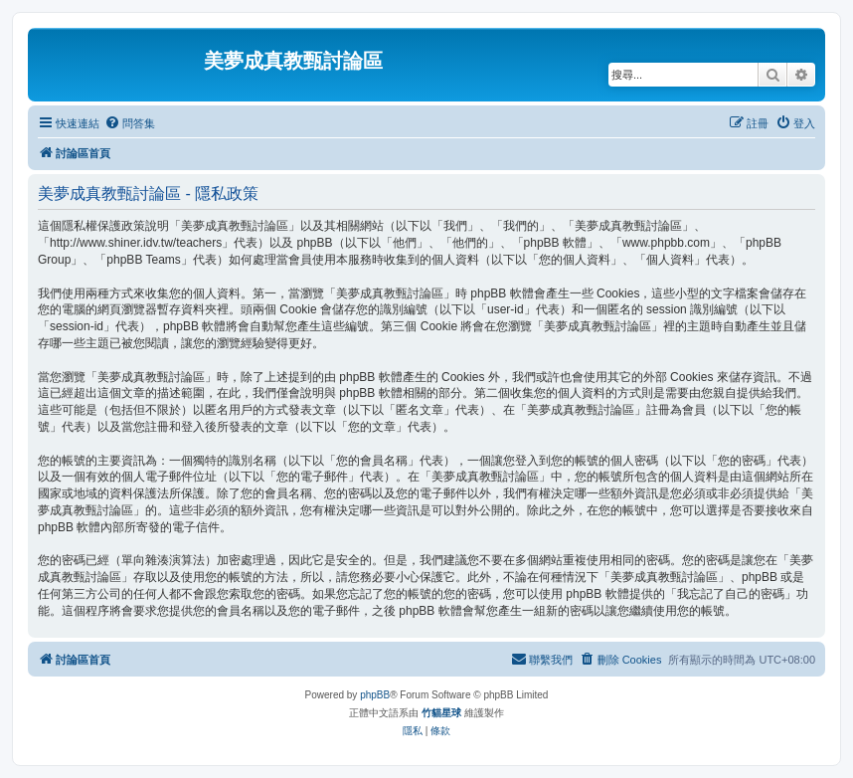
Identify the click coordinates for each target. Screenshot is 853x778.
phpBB (375, 694)
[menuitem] (129, 123)
